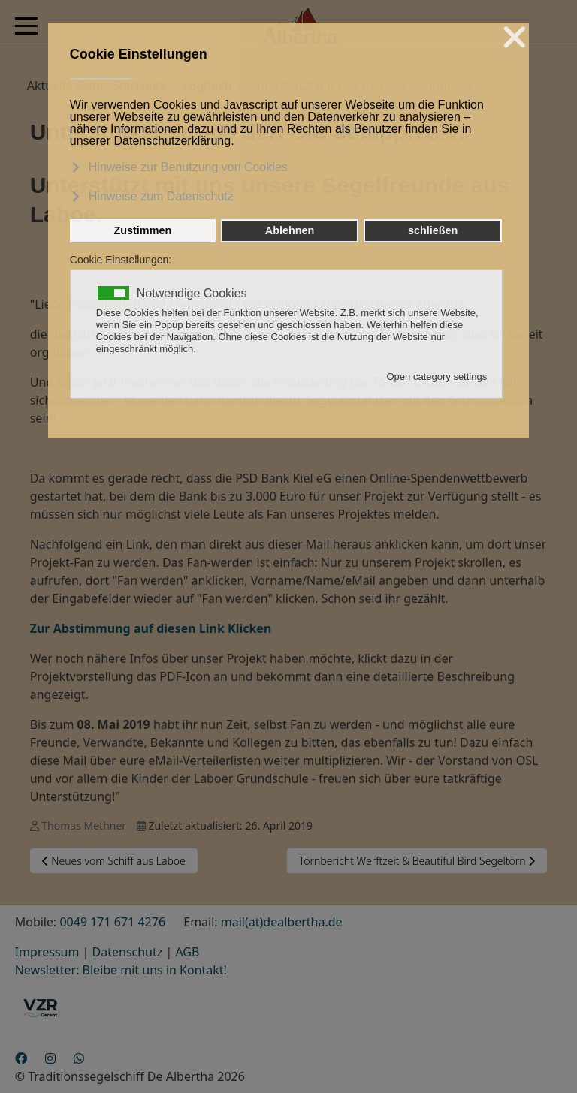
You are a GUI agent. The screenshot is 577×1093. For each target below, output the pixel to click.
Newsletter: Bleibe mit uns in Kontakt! (121, 970)
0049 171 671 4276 (112, 922)
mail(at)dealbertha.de (282, 922)
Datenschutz (127, 952)
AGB (187, 952)
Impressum (47, 952)
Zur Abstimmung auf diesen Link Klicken (151, 628)
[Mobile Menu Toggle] (26, 25)
